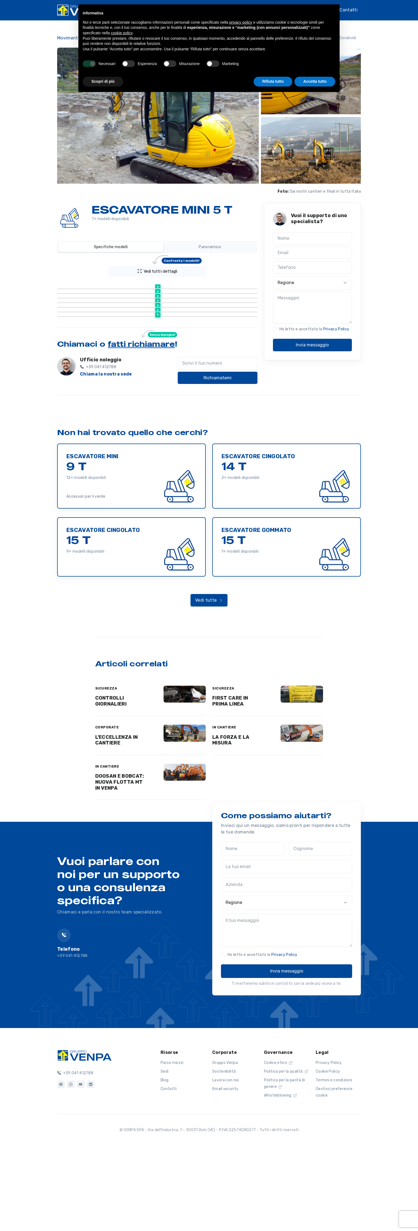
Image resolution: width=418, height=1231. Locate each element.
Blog (164, 1161)
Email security (225, 1169)
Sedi (164, 1152)
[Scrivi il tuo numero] (217, 444)
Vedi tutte (209, 681)
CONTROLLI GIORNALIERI (111, 782)
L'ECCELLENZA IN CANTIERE (116, 821)
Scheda (116, 329)
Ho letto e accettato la (314, 329)
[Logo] (84, 1135)
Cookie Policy (328, 1152)
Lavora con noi (225, 1161)
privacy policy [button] (240, 22)
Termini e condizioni (334, 1161)
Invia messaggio (312, 344)
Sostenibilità (224, 1152)
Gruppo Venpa (225, 1143)
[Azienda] (286, 965)
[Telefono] (312, 267)
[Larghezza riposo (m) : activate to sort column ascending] (206, 285)
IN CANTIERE (224, 808)
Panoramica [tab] (210, 247)
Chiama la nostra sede (106, 454)
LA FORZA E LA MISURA (230, 821)
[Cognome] (320, 929)
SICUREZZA (106, 769)
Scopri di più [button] (103, 81)
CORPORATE (107, 808)
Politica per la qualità (286, 1152)
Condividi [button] (344, 38)
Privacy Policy (336, 329)
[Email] (312, 253)
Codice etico (278, 1143)
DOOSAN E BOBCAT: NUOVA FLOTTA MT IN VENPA (119, 863)
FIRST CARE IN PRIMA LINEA (230, 782)
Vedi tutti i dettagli (170, 270)
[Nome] (312, 238)
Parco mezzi (172, 1143)
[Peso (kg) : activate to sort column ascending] (152, 285)
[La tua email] (286, 947)
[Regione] (312, 283)
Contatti (348, 9)
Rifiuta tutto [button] (273, 81)
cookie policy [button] (122, 33)
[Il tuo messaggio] (286, 1011)
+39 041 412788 (75, 1154)
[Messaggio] (312, 308)
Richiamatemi (218, 458)
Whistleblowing (280, 1176)
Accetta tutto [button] (315, 81)
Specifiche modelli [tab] (111, 247)
